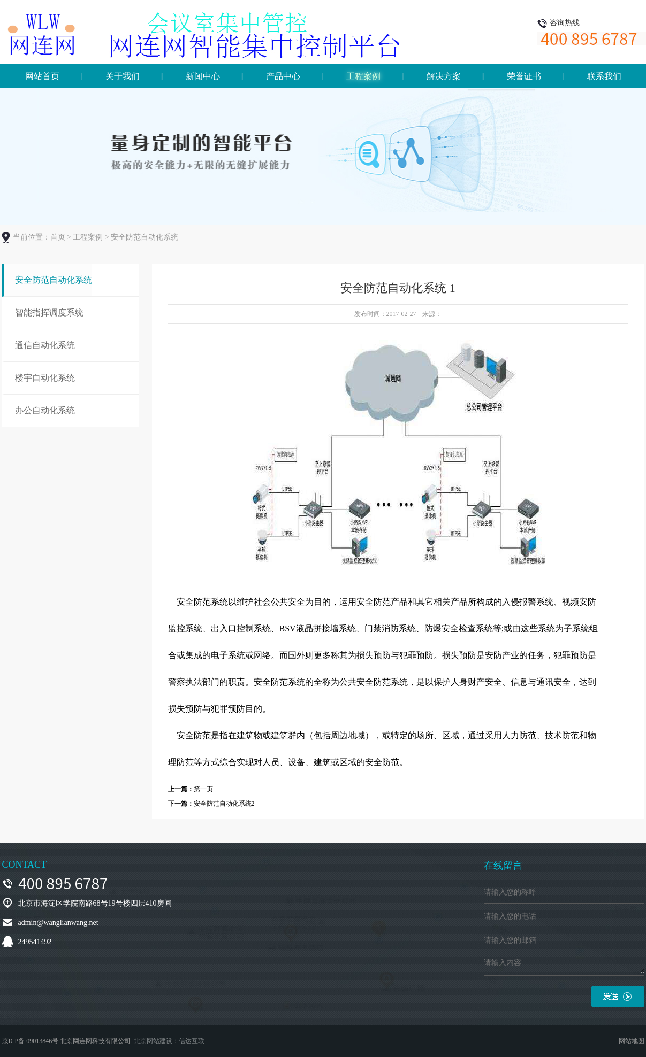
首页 (57, 237)
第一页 (203, 789)
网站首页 (42, 76)
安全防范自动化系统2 (224, 803)
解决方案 (444, 76)
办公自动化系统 (45, 410)
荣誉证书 (524, 76)
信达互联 (191, 1041)
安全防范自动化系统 (53, 279)
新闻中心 (203, 76)
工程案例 (363, 76)
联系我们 (604, 76)
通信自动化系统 (45, 345)
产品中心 (283, 76)
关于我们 (122, 76)
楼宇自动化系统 (45, 377)
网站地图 (631, 1041)
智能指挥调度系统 (49, 312)
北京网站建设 (153, 1041)
